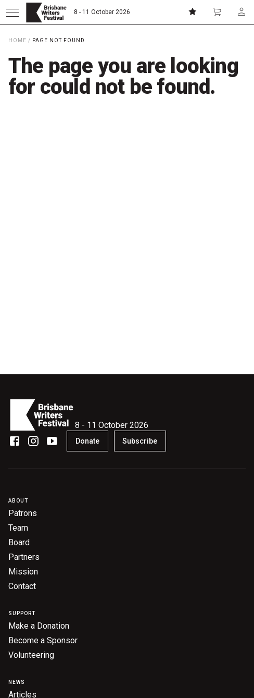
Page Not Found (58, 40)
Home (17, 40)
